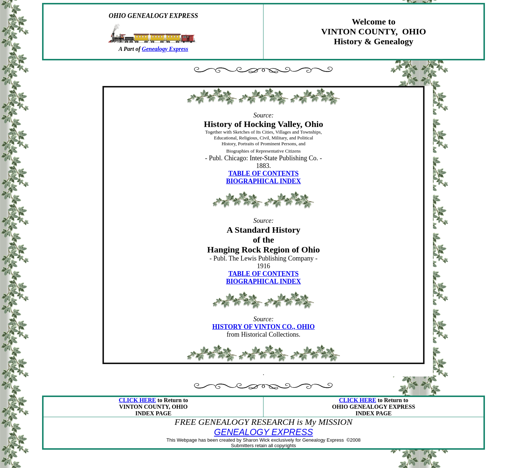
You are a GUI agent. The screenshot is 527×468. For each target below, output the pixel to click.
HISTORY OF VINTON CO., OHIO (263, 326)
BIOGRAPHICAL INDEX (263, 181)
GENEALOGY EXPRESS (263, 432)
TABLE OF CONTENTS (263, 173)
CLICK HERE (137, 400)
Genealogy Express (165, 49)
